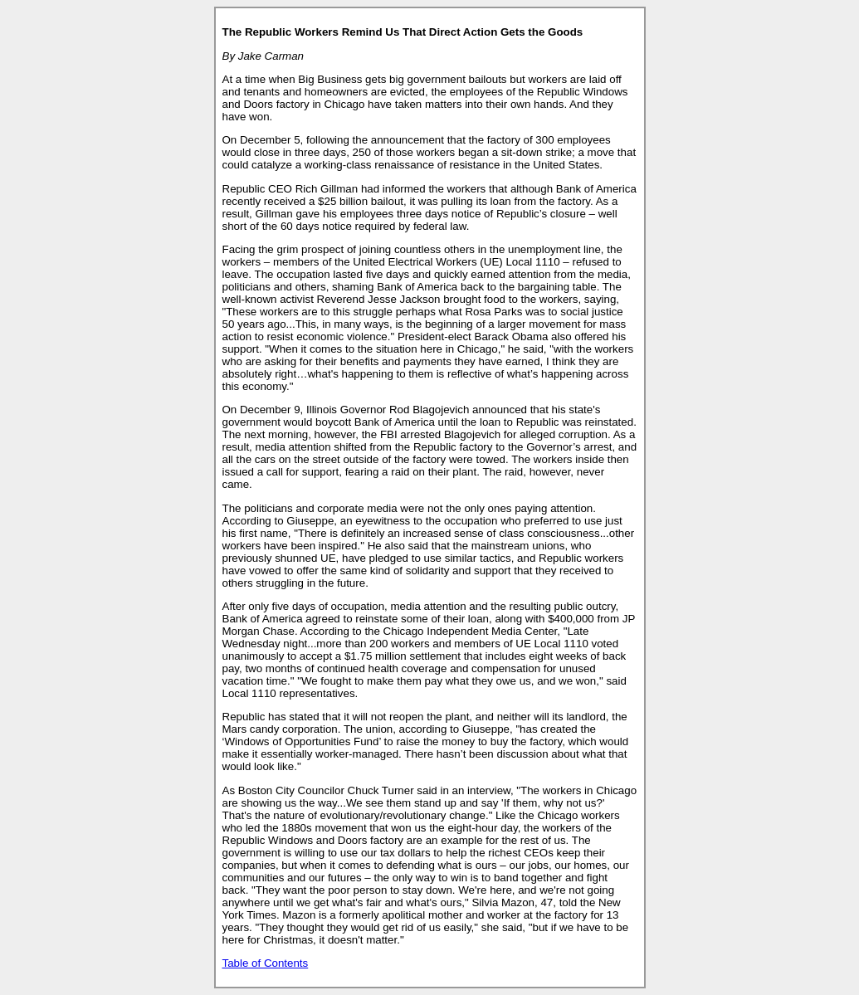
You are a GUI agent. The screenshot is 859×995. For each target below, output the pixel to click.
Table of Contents (265, 963)
